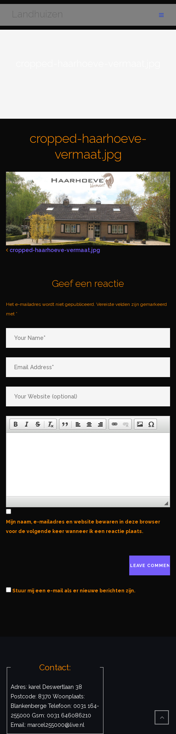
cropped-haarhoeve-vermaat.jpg (55, 250)
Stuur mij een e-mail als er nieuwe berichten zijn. (73, 591)
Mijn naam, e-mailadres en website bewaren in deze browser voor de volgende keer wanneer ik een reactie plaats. (83, 526)
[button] (15, 424)
